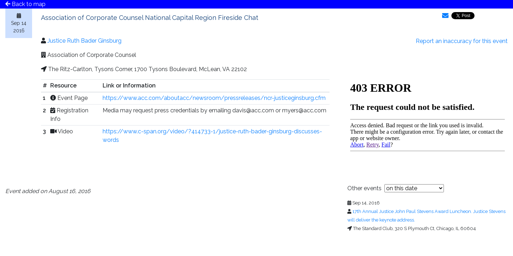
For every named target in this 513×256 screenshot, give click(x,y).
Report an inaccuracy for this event (462, 41)
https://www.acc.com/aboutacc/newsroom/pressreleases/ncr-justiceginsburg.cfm (214, 98)
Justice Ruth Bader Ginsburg (84, 40)
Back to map (25, 4)
